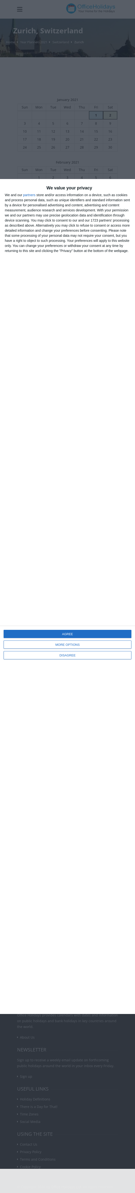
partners (29, 195)
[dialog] (67, 596)
